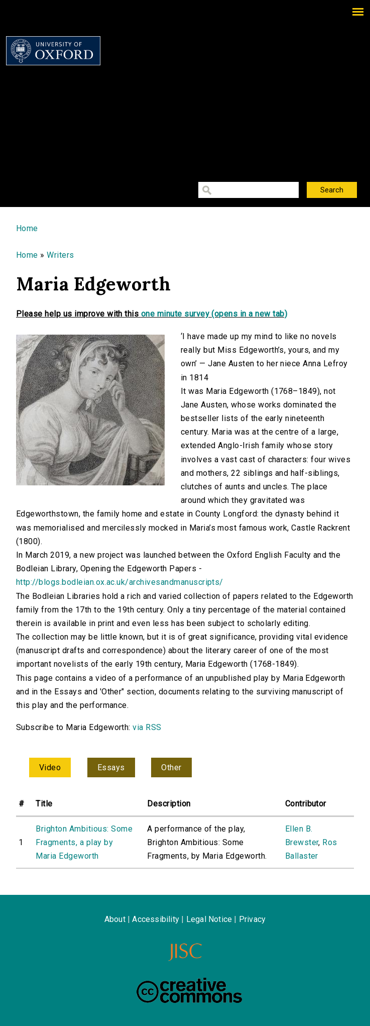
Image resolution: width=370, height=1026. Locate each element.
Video (50, 767)
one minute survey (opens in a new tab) (214, 314)
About (115, 919)
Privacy (252, 919)
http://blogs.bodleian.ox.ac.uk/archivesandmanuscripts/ (119, 582)
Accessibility (155, 919)
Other (171, 767)
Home (27, 228)
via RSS (147, 727)
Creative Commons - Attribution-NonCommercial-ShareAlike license (189, 990)
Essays (111, 767)
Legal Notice (209, 919)
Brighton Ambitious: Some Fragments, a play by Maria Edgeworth (84, 842)
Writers (60, 255)
